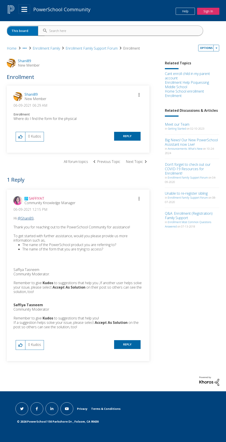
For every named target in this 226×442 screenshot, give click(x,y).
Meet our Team (177, 124)
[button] (139, 94)
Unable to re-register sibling (186, 193)
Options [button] (206, 48)
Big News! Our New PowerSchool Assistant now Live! (191, 142)
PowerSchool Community (61, 9)
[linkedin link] (51, 408)
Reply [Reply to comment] (127, 344)
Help (185, 11)
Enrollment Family (46, 48)
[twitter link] (21, 408)
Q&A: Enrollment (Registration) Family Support (189, 215)
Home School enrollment (184, 91)
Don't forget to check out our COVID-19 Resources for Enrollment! (188, 169)
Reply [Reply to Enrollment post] (127, 136)
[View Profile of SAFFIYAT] (36, 198)
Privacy (82, 409)
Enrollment (173, 95)
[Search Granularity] (25, 31)
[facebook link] (36, 408)
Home (12, 48)
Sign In (208, 11)
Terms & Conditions (106, 409)
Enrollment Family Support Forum (92, 48)
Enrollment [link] (131, 48)
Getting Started (177, 129)
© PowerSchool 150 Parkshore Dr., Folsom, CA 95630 (58, 421)
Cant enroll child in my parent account (187, 75)
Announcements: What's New (185, 149)
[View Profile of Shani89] (31, 94)
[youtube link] (66, 408)
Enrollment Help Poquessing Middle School (187, 84)
